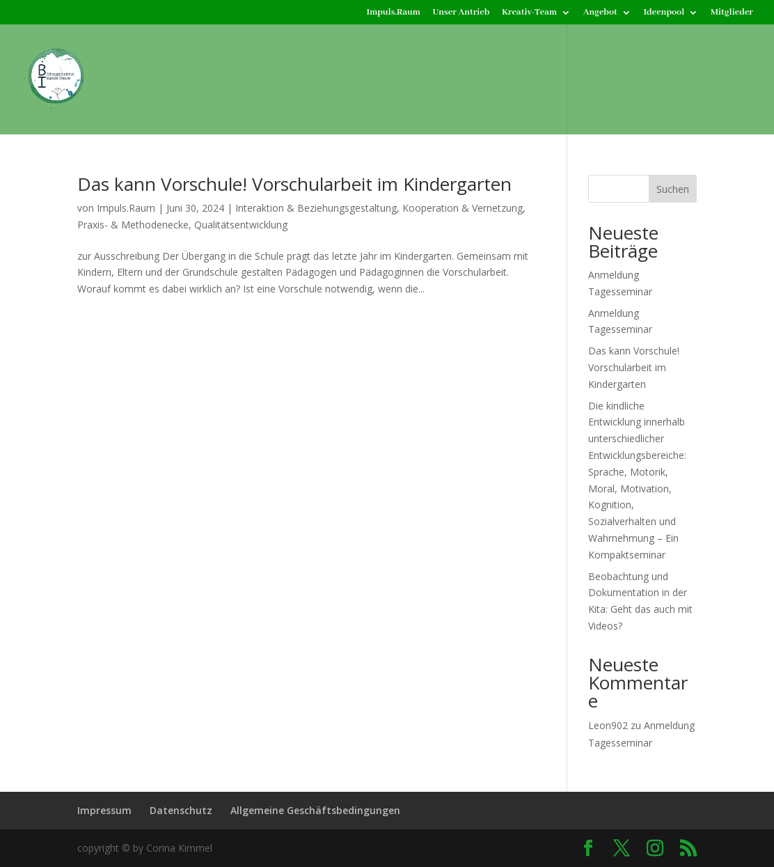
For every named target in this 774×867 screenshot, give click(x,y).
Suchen (672, 189)
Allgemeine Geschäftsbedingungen (315, 810)
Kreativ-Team (529, 13)
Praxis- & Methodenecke (133, 224)
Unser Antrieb (461, 13)
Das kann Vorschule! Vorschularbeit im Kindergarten (294, 183)
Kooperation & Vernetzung (462, 207)
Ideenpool (663, 13)
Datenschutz (181, 810)
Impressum (104, 810)
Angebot (600, 13)
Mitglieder (732, 13)
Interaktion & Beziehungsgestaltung (316, 207)
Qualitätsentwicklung (240, 224)
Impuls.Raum (393, 13)
